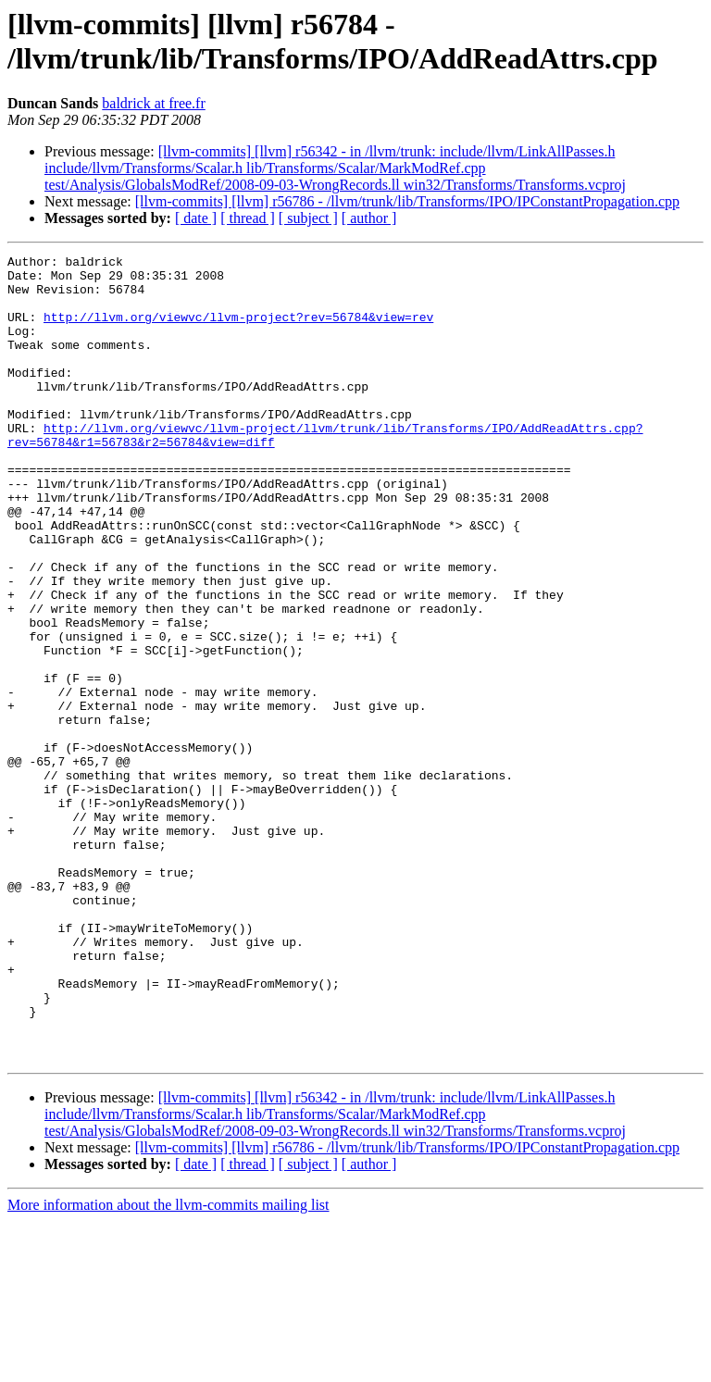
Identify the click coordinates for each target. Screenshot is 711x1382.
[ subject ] (308, 218)
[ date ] (196, 218)
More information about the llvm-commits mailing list (168, 1366)
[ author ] (369, 218)
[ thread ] (247, 218)
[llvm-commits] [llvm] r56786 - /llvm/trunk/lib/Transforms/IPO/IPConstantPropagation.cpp (407, 201)
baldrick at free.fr (153, 103)
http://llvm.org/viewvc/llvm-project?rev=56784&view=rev (238, 330)
